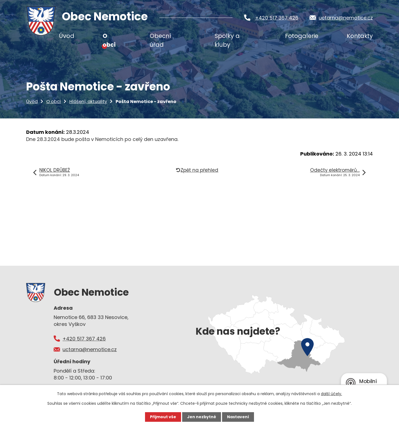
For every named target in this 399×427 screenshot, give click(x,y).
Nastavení (238, 417)
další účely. (331, 394)
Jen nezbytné (201, 417)
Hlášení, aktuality (88, 101)
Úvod (32, 101)
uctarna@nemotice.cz (346, 17)
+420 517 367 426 (276, 17)
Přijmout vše (163, 417)
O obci (53, 101)
